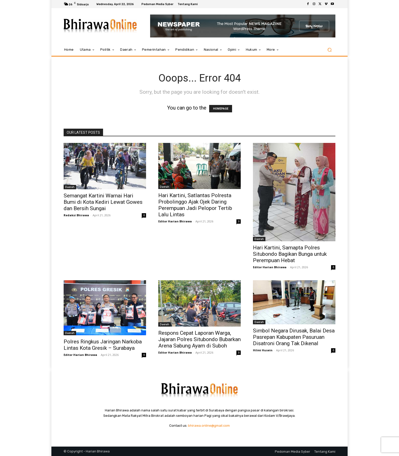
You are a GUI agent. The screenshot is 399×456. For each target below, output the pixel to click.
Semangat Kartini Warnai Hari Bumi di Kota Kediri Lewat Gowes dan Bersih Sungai (103, 202)
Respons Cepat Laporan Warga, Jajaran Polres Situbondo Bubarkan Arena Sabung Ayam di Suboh (199, 339)
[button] (329, 50)
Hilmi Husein (263, 350)
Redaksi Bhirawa (76, 215)
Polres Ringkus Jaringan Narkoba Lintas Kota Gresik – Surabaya (103, 345)
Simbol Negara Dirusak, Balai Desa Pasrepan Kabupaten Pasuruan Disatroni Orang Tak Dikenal (294, 337)
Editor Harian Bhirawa (175, 221)
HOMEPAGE (220, 108)
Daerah (70, 187)
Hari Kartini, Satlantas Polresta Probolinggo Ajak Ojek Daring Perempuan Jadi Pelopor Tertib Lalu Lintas (195, 205)
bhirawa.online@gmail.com (209, 425)
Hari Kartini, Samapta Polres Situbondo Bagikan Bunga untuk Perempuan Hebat (290, 254)
